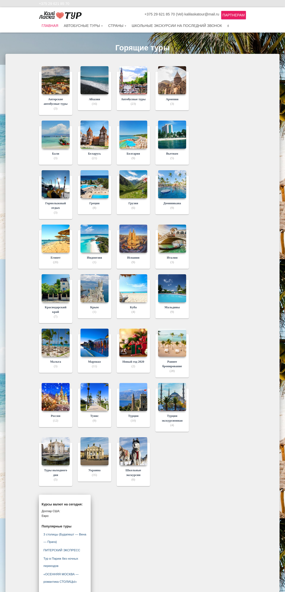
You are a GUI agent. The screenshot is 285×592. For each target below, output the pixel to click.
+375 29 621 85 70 (54, 4)
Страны (117, 26)
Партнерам (233, 15)
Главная (50, 26)
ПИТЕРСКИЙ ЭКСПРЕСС (61, 550)
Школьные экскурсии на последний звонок (177, 26)
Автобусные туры (83, 26)
